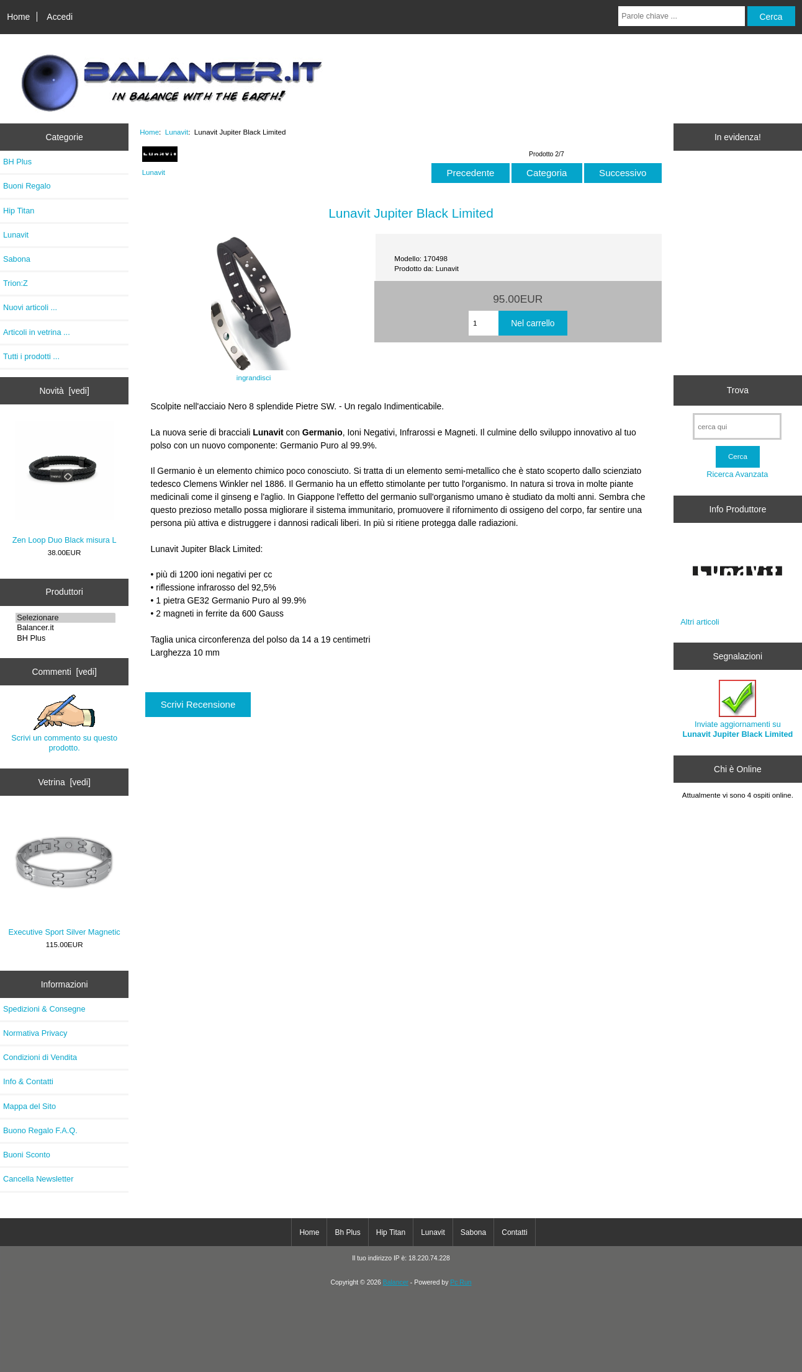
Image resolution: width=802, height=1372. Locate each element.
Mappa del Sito (29, 1106)
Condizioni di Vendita (40, 1057)
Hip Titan (18, 210)
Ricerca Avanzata (737, 474)
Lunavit (176, 132)
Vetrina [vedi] (64, 782)
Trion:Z (15, 283)
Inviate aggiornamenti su (737, 709)
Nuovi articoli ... (30, 307)
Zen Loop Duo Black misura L (64, 483)
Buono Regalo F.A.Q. (40, 1130)
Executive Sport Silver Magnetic (64, 875)
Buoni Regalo (27, 185)
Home (18, 17)
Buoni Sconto (26, 1154)
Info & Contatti (28, 1081)
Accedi (60, 17)
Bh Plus (347, 1232)
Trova (738, 390)
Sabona (16, 259)
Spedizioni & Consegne (44, 1008)
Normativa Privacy (35, 1033)
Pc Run (460, 1282)
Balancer (395, 1282)
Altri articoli (699, 621)
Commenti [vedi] (64, 672)
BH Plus (17, 161)
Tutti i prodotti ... (31, 356)
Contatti (514, 1232)
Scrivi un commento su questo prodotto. (64, 723)
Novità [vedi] (64, 391)
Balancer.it (65, 628)
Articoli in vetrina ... (36, 332)
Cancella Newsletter (38, 1178)
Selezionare (65, 618)
